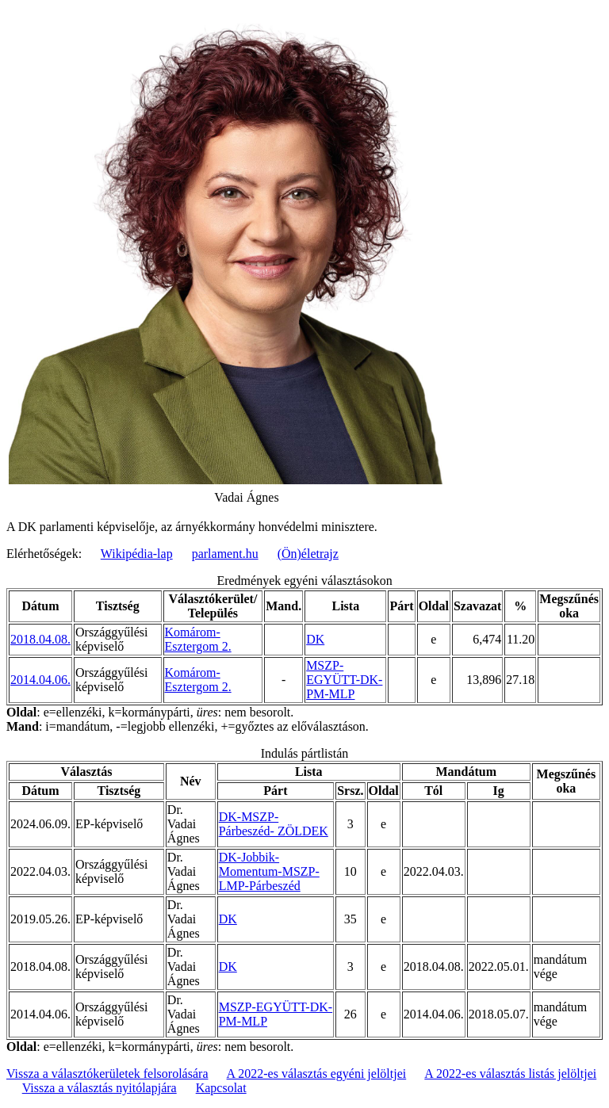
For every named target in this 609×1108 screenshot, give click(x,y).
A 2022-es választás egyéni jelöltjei (317, 1073)
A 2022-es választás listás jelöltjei (510, 1073)
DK (315, 639)
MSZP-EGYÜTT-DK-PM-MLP (344, 680)
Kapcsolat (221, 1088)
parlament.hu (225, 553)
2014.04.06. (40, 679)
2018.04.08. (40, 639)
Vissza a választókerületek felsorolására (107, 1073)
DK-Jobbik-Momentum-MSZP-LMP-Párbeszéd (269, 871)
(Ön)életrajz (308, 553)
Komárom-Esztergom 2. (198, 639)
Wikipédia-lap (137, 553)
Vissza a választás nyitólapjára (99, 1088)
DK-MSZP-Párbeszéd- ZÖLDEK (273, 824)
